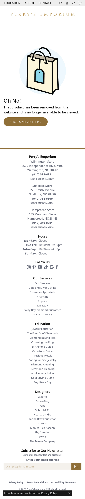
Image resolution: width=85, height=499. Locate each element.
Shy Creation (42, 432)
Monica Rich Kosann (42, 428)
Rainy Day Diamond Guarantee (42, 310)
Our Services (42, 283)
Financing (43, 296)
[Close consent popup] (69, 493)
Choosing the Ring (42, 342)
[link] (44, 3)
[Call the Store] (42, 174)
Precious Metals (42, 355)
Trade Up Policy (42, 314)
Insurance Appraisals (42, 292)
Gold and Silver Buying (42, 287)
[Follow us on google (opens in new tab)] (52, 267)
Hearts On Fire (42, 414)
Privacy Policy (16, 482)
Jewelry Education (42, 329)
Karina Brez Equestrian (42, 419)
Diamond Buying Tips (42, 337)
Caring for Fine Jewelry (42, 360)
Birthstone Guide (42, 346)
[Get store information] (43, 178)
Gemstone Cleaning (42, 369)
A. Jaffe (42, 396)
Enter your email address (42, 459)
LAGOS (42, 423)
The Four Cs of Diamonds (42, 333)
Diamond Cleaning (42, 364)
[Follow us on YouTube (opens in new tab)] (40, 267)
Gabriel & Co (42, 410)
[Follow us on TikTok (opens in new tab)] (46, 267)
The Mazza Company (42, 441)
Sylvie (42, 436)
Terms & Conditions (37, 482)
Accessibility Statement (63, 482)
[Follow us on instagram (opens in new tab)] (29, 267)
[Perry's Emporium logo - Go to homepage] (42, 13)
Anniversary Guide (42, 373)
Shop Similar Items (25, 122)
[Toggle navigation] (5, 18)
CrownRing (42, 401)
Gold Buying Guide (42, 378)
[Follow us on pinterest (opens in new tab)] (34, 267)
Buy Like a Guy (42, 382)
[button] (12, 3)
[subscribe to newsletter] (76, 466)
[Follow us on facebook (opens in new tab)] (57, 267)
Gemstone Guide (42, 351)
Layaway (42, 305)
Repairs (42, 301)
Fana (42, 405)
